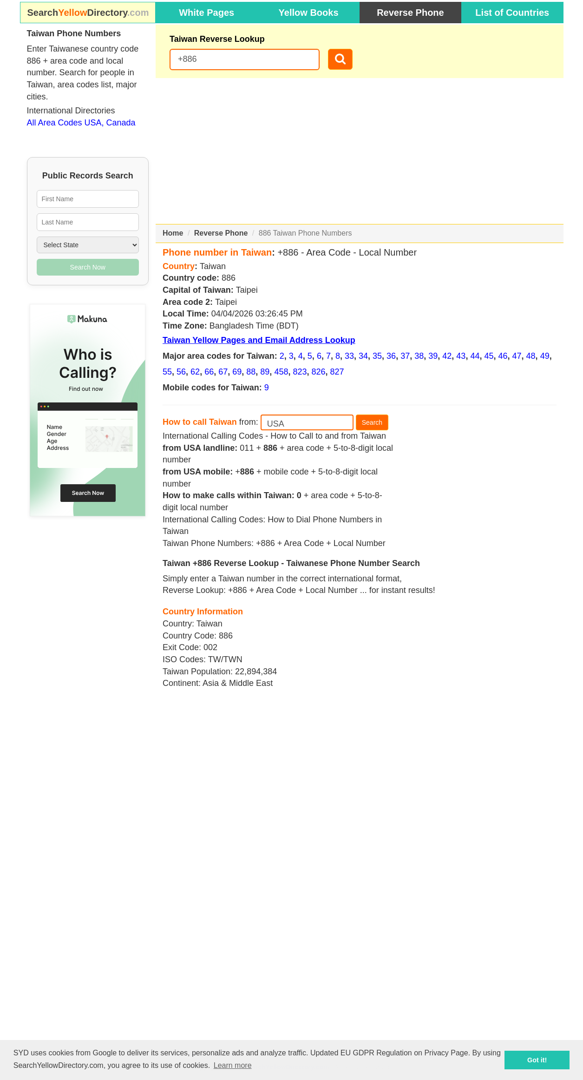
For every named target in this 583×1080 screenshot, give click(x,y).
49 (545, 356)
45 (488, 356)
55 (167, 371)
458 (281, 371)
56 (181, 371)
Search (372, 422)
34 (363, 356)
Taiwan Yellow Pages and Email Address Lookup (259, 340)
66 (209, 371)
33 (349, 356)
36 (391, 356)
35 (377, 356)
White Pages (206, 12)
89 (264, 371)
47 (517, 356)
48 (531, 356)
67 (223, 371)
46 (502, 356)
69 (237, 371)
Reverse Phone (410, 12)
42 (447, 356)
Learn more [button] (233, 1065)
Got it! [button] (537, 1060)
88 (250, 371)
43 (460, 356)
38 (419, 356)
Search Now (87, 267)
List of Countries (512, 12)
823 (300, 371)
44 (474, 356)
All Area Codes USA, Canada (81, 122)
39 (433, 356)
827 (337, 371)
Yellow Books (309, 12)
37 (405, 356)
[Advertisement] (360, 151)
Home (173, 233)
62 (195, 371)
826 (319, 371)
